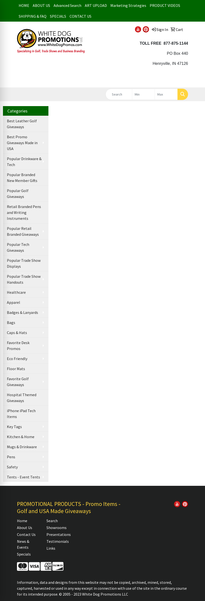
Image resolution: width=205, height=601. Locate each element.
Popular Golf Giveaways (18, 193)
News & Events (23, 544)
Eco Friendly (17, 358)
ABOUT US (41, 5)
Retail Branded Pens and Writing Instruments (24, 212)
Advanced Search (67, 5)
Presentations (58, 534)
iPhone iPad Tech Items (21, 413)
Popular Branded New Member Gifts (22, 177)
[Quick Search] (118, 94)
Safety (12, 466)
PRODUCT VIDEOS (165, 5)
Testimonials (57, 541)
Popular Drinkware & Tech (24, 161)
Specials (24, 554)
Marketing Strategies (128, 5)
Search (52, 520)
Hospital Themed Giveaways (21, 397)
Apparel (13, 302)
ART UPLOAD (96, 5)
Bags (11, 322)
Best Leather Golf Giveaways (22, 123)
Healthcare (16, 292)
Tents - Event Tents (23, 477)
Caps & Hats (17, 332)
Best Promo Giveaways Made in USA (22, 142)
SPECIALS (58, 16)
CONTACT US (80, 16)
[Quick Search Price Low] (143, 94)
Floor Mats (16, 368)
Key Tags (14, 426)
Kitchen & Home (20, 436)
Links (50, 548)
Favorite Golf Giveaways (18, 381)
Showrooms (56, 527)
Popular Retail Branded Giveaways (23, 231)
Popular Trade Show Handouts (24, 279)
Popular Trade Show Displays (24, 263)
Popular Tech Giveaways (18, 247)
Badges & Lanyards (22, 312)
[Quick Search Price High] (166, 94)
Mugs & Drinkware (22, 446)
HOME (24, 5)
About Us (24, 527)
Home (22, 520)
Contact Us (26, 534)
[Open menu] (195, 80)
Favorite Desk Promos (18, 345)
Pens (11, 456)
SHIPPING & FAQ (32, 16)
